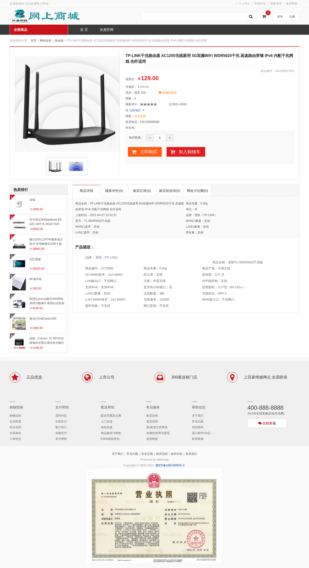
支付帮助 (62, 407)
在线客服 (267, 423)
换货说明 (152, 415)
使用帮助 (291, 3)
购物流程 (15, 415)
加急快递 (106, 427)
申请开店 (260, 3)
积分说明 (15, 427)
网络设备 (45, 40)
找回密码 (198, 427)
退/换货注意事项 (156, 427)
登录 (280, 16)
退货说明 (152, 421)
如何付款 (177, 454)
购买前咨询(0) (169, 191)
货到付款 (61, 415)
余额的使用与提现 (157, 433)
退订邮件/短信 (201, 433)
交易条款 (15, 433)
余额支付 (61, 433)
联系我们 (191, 454)
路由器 (59, 40)
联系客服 (198, 439)
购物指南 (16, 407)
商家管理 (276, 3)
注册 (292, 16)
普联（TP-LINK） (108, 257)
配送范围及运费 (111, 415)
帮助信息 (198, 407)
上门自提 (106, 421)
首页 (33, 40)
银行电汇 (61, 427)
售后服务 (153, 407)
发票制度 (152, 439)
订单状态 (15, 439)
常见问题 (198, 421)
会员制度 (15, 421)
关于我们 (198, 415)
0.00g (204, 203)
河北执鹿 (140, 116)
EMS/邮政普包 (110, 439)
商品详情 (86, 191)
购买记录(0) (142, 191)
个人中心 (244, 3)
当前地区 (135, 110)
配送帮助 (107, 407)
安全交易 (147, 454)
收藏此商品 (168, 92)
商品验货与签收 (111, 433)
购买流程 (162, 454)
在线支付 (61, 421)
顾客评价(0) (114, 191)
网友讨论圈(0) (197, 191)
